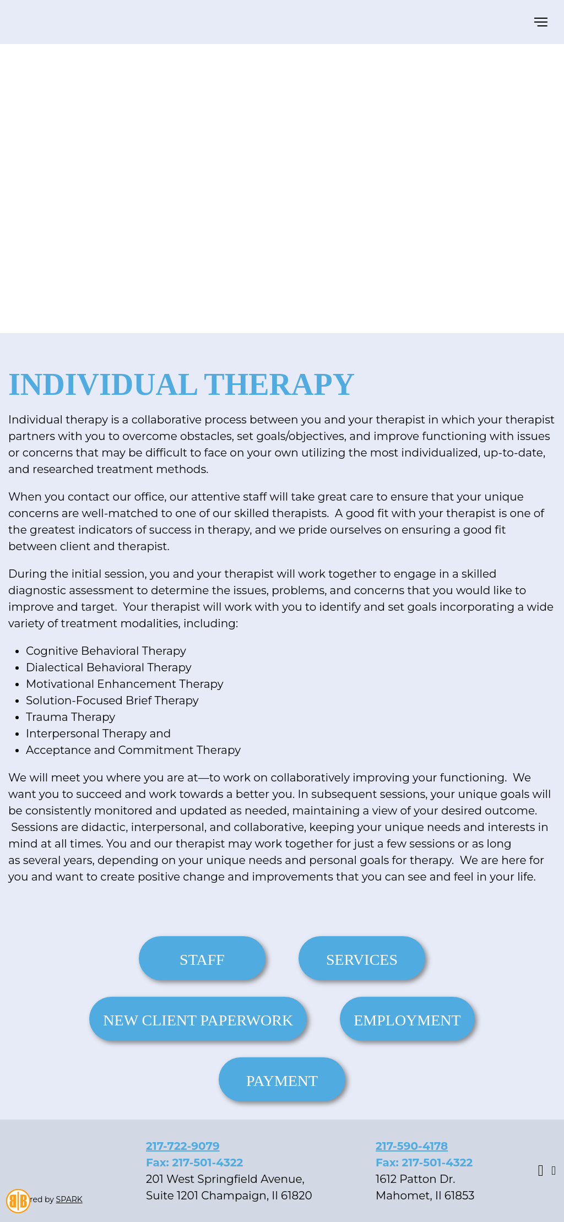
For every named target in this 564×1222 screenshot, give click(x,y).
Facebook (541, 1170)
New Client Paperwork (198, 1020)
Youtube (553, 1171)
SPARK (69, 1199)
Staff (202, 959)
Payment (282, 1080)
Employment (407, 1020)
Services (362, 959)
